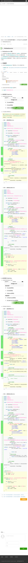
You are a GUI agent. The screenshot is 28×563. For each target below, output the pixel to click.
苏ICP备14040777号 (20, 561)
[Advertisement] (14, 20)
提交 (23, 548)
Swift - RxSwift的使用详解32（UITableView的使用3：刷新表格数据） (15, 496)
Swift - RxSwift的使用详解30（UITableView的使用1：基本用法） (14, 494)
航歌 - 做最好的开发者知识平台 (7, 0)
